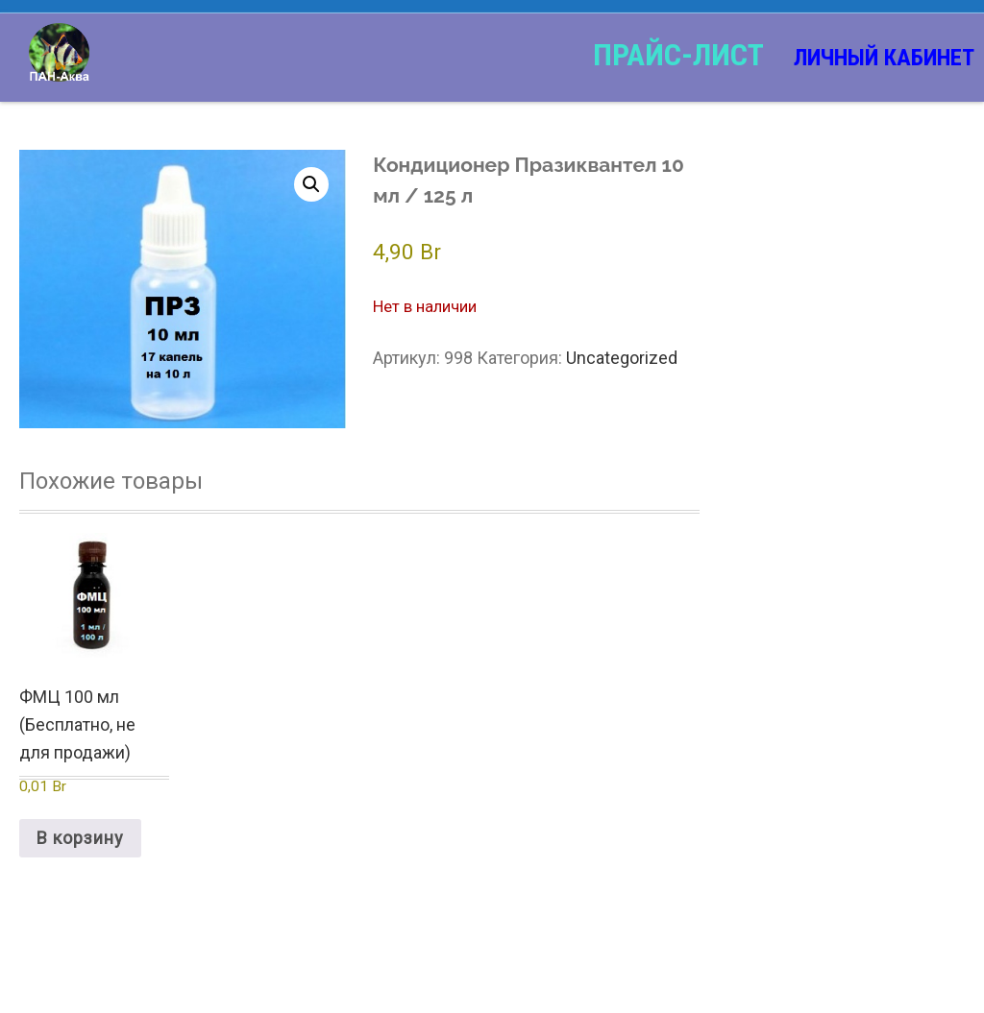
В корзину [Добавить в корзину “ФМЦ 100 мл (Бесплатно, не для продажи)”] (80, 838)
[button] (311, 184)
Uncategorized (621, 358)
